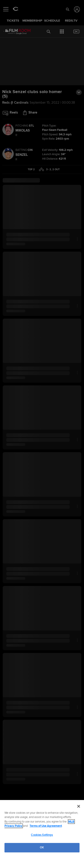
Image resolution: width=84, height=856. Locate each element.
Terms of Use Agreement (46, 826)
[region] (42, 828)
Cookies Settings (42, 835)
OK (42, 847)
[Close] (79, 806)
